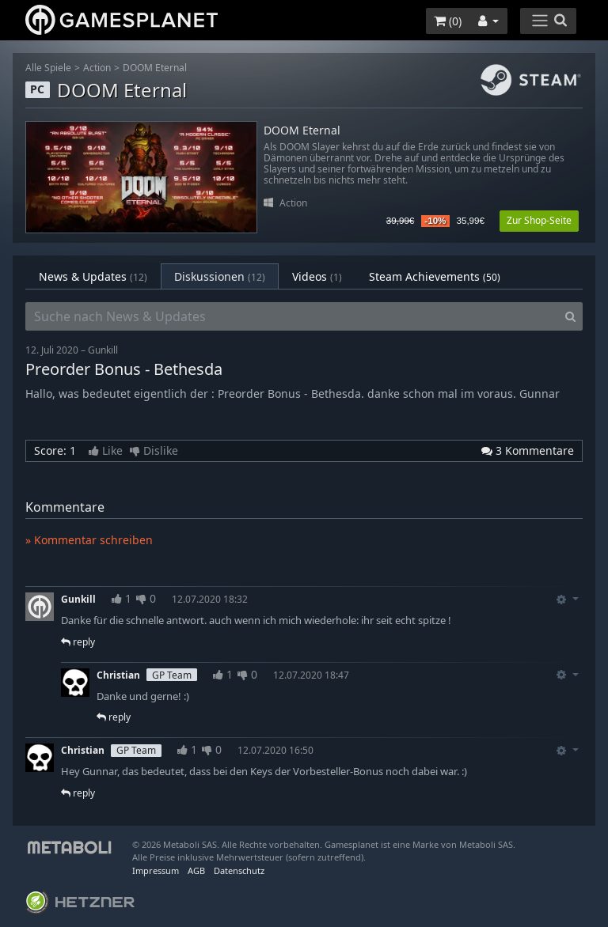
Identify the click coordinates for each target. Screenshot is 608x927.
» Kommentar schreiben (89, 539)
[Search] (570, 316)
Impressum (155, 870)
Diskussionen (219, 276)
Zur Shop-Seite (539, 220)
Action (97, 68)
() (448, 20)
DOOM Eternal (155, 68)
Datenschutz (239, 870)
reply (78, 642)
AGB (196, 870)
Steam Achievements (434, 276)
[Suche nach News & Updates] (292, 316)
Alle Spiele (48, 68)
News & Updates (93, 276)
